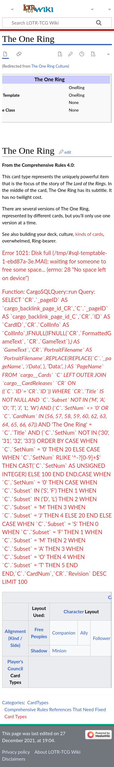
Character (74, 611)
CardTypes (38, 702)
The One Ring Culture (49, 66)
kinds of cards (89, 234)
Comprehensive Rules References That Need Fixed (55, 709)
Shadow (39, 650)
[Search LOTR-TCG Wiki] (54, 22)
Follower (101, 638)
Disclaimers (13, 759)
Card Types (15, 716)
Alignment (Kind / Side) (15, 638)
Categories (13, 702)
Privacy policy (16, 752)
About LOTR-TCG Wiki (57, 752)
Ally (84, 632)
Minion (59, 650)
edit (67, 152)
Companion (63, 632)
